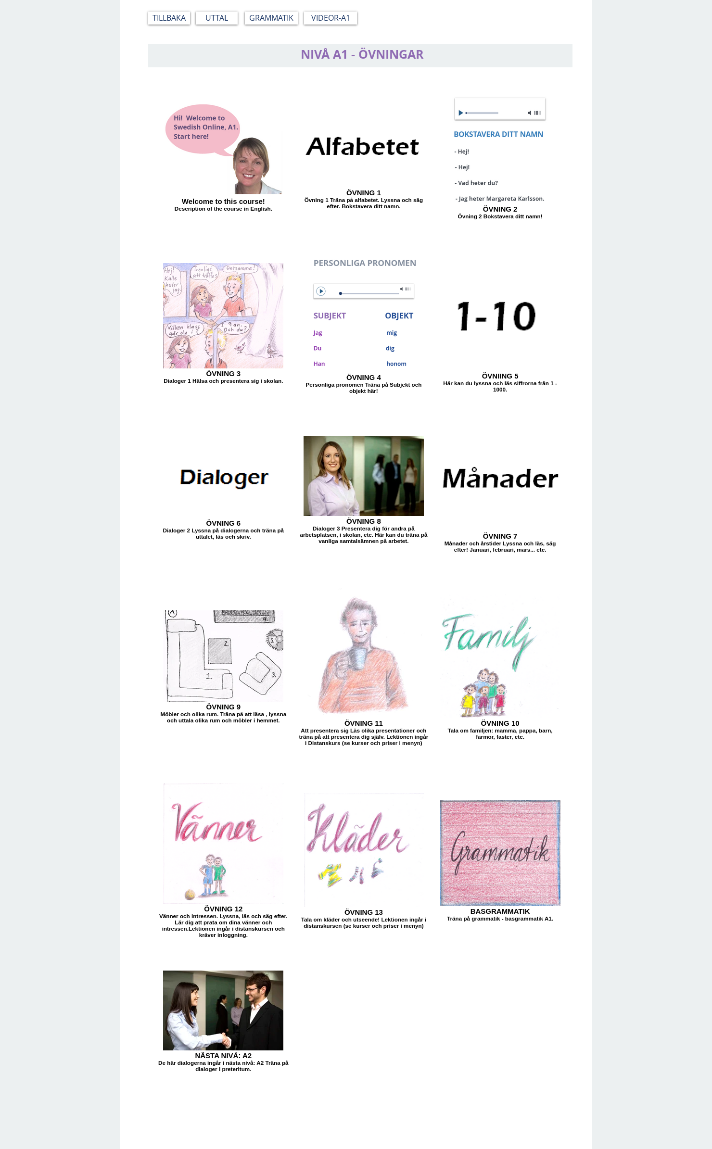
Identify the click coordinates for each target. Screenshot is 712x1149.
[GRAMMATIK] (271, 18)
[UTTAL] (217, 18)
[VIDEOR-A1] (330, 18)
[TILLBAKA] (169, 18)
